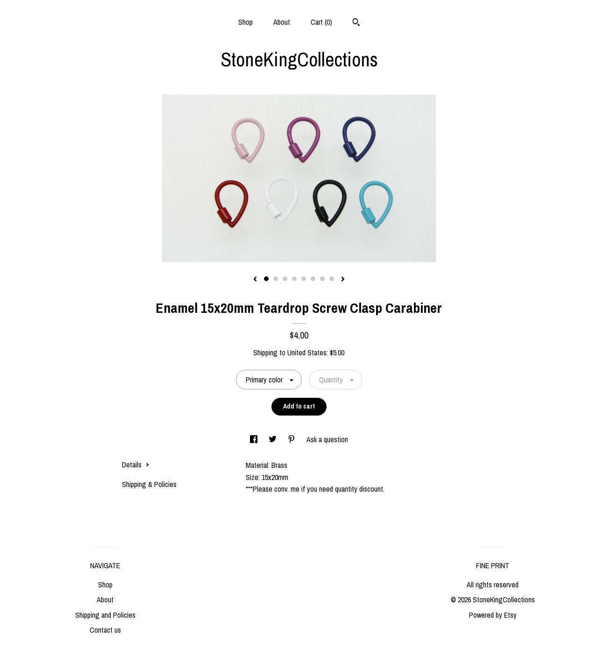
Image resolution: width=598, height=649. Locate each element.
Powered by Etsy (493, 615)
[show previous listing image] (255, 279)
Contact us (105, 630)
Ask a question (327, 439)
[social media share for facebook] (254, 439)
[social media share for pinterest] (292, 439)
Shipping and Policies (105, 615)
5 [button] (303, 278)
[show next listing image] (343, 279)
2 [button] (275, 278)
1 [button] (266, 278)
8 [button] (331, 278)
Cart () (321, 22)
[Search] (356, 23)
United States (307, 352)
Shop (245, 22)
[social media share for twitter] (273, 439)
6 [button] (313, 278)
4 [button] (294, 278)
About (281, 22)
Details (136, 464)
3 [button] (285, 278)
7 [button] (322, 278)
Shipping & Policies (149, 484)
